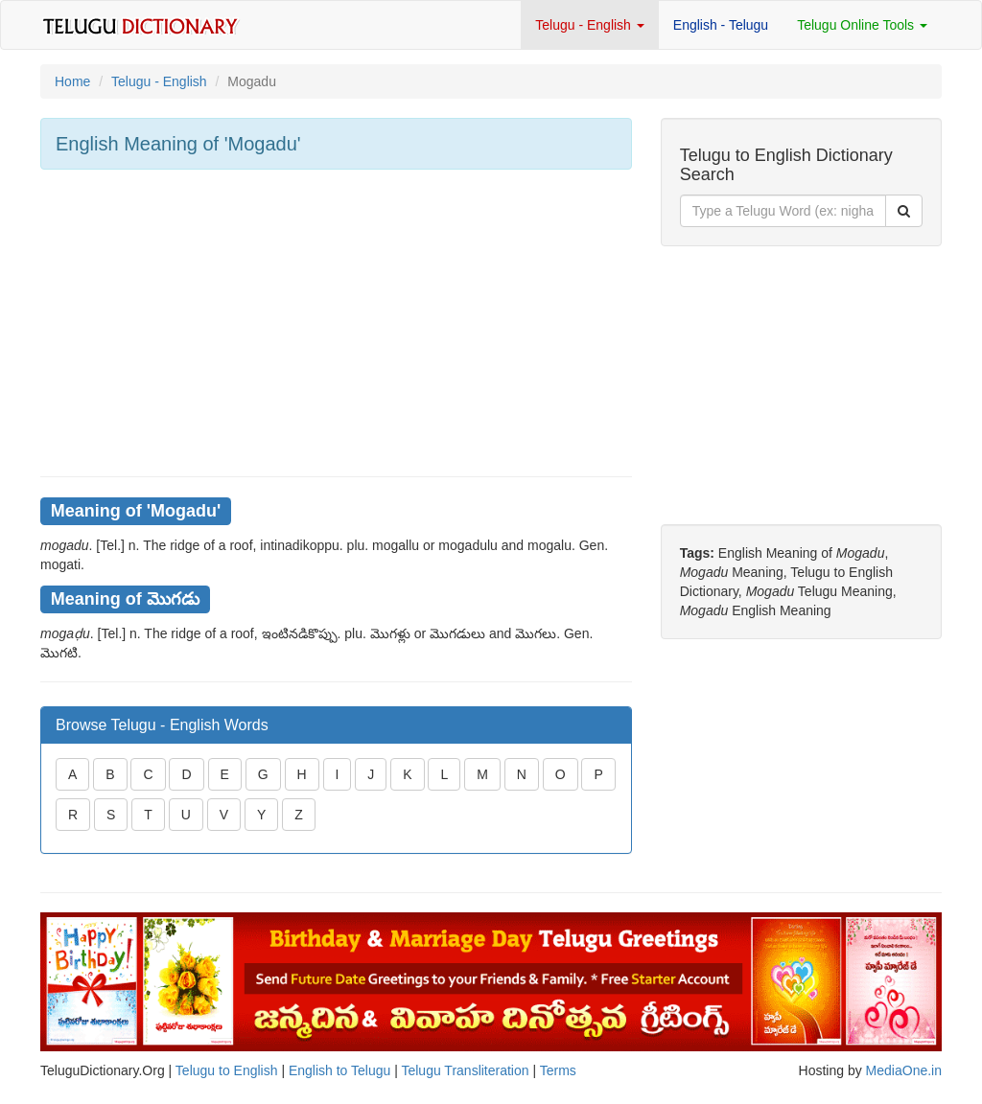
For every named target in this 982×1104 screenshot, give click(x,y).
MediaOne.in (904, 1070)
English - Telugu (720, 25)
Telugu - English (589, 25)
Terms (558, 1070)
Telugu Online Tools (862, 25)
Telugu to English (226, 1070)
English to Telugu (339, 1070)
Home (72, 81)
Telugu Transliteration (464, 1070)
